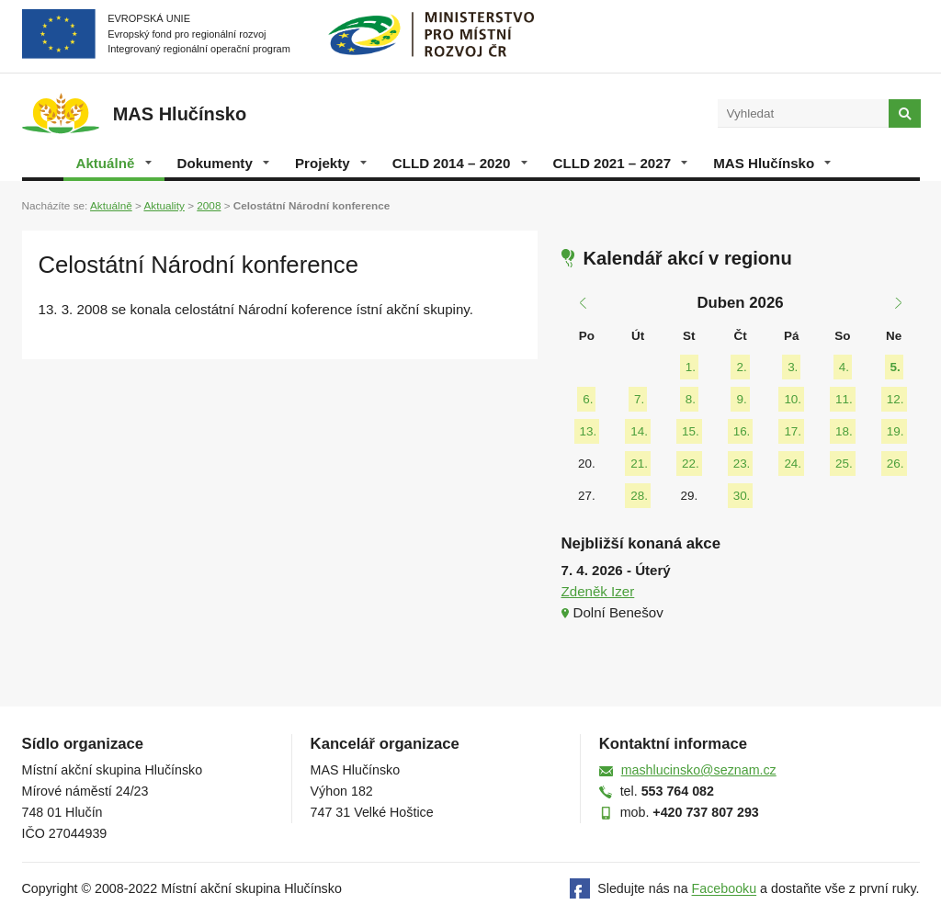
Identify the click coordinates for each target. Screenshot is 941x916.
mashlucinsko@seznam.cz (699, 770)
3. (793, 367)
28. (639, 496)
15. (690, 431)
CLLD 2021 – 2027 (620, 163)
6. (588, 399)
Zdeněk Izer (598, 591)
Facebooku (724, 889)
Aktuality (163, 205)
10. (792, 399)
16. (742, 431)
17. (792, 431)
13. (588, 431)
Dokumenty (223, 163)
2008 (209, 205)
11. (844, 399)
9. (741, 399)
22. (690, 463)
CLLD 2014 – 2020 (459, 163)
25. (844, 463)
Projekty (331, 163)
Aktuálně (114, 163)
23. (742, 463)
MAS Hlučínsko (772, 163)
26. (895, 463)
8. (691, 399)
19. (895, 431)
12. (895, 399)
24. (792, 463)
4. (844, 367)
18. (844, 431)
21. (639, 463)
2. (741, 367)
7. (639, 399)
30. (742, 496)
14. (639, 431)
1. (691, 367)
